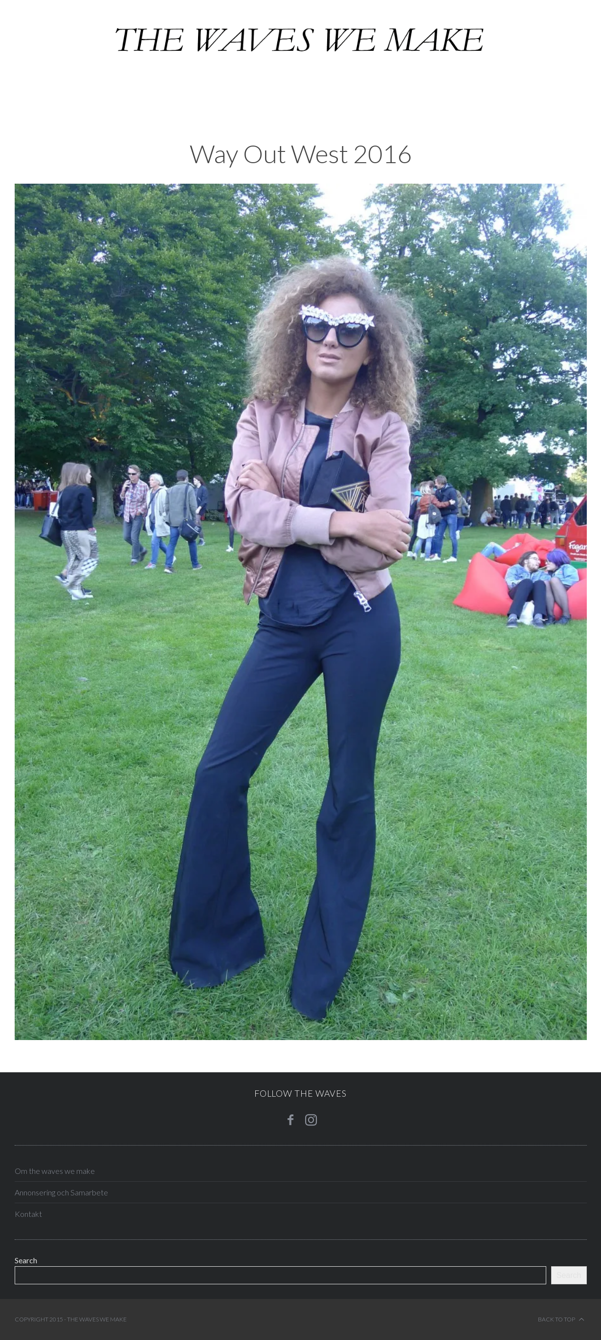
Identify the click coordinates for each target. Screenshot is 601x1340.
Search (26, 1260)
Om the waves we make (55, 1170)
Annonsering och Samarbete (61, 1192)
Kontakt (28, 1213)
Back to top (561, 1319)
